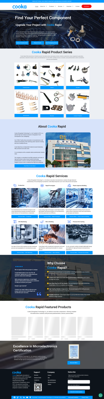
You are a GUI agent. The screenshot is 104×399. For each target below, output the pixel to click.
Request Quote (37, 42)
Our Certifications (52, 380)
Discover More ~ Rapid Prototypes (52, 217)
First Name (70, 382)
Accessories (26, 116)
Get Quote (86, 6)
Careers (49, 375)
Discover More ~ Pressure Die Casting (79, 253)
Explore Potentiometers (22, 42)
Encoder (78, 88)
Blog (35, 382)
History (49, 384)
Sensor (52, 88)
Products (51, 6)
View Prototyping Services (51, 42)
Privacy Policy (85, 397)
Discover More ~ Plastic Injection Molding (79, 217)
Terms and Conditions (73, 397)
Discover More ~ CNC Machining (24, 253)
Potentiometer (26, 88)
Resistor (52, 116)
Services (60, 6)
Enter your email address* (74, 388)
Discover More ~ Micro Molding (52, 253)
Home (36, 6)
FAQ (49, 378)
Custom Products (78, 116)
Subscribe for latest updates (76, 394)
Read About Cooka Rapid (29, 166)
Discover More (73, 362)
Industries (68, 6)
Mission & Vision (52, 382)
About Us (42, 6)
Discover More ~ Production (24, 217)
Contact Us (36, 380)
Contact (77, 6)
